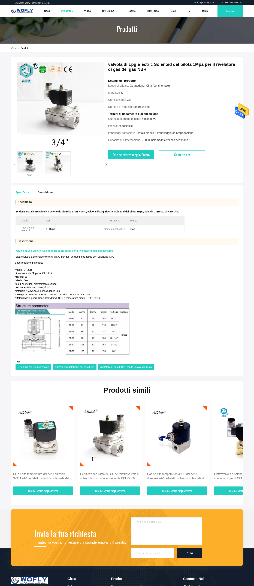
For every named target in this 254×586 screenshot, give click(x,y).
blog (173, 11)
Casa (47, 11)
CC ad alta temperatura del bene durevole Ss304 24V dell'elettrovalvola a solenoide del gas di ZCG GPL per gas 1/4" (41, 476)
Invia (189, 553)
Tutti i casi (153, 11)
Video (87, 11)
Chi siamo (109, 11)
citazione (230, 11)
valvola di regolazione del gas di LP (74, 367)
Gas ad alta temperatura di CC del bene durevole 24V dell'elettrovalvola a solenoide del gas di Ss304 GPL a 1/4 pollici (176, 476)
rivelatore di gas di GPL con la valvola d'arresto (126, 367)
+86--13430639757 (232, 2)
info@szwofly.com (203, 2)
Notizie (132, 11)
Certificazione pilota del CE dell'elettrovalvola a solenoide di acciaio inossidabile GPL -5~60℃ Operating (109, 476)
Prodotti (67, 11)
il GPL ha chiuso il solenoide (33, 367)
